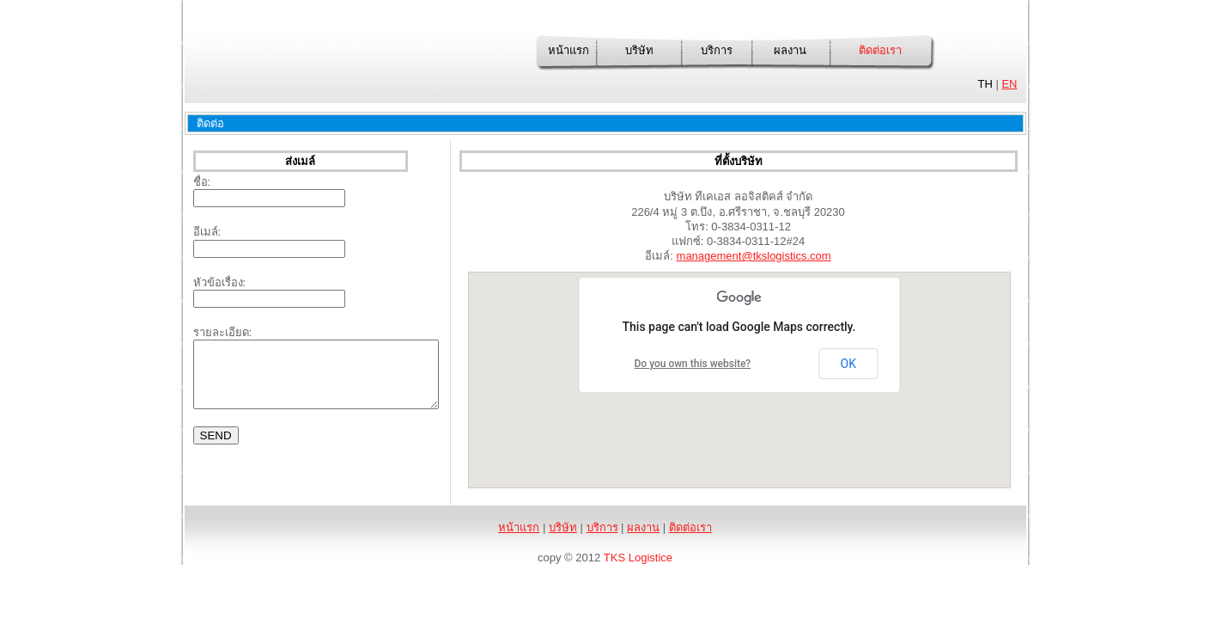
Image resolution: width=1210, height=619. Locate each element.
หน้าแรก (568, 50)
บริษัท (639, 50)
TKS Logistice (638, 557)
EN (1009, 83)
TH (984, 83)
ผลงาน (790, 50)
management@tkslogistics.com (754, 255)
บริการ (717, 50)
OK (848, 364)
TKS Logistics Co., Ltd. (312, 60)
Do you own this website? (693, 364)
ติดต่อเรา (880, 50)
